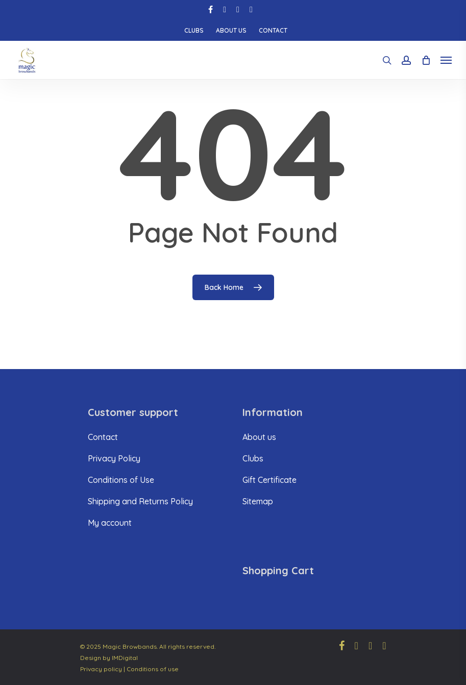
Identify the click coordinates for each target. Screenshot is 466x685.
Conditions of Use (121, 480)
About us (259, 437)
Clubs (252, 458)
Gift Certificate (269, 480)
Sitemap (257, 501)
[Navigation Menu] (446, 60)
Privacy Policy (114, 458)
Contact (103, 437)
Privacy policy (101, 669)
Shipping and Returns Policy (140, 501)
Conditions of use (153, 669)
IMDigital (125, 658)
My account (110, 523)
